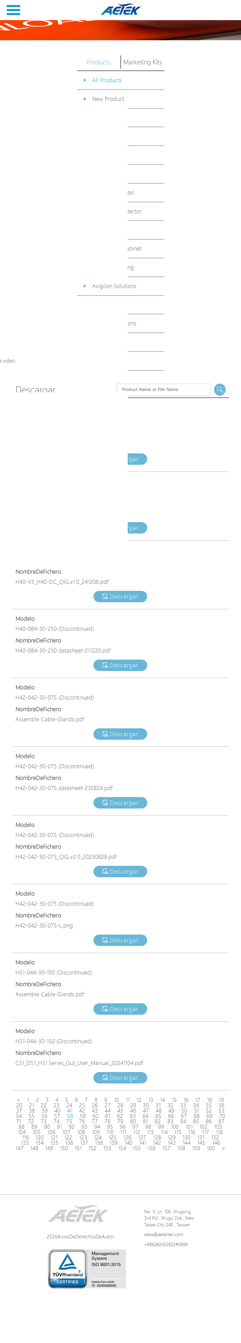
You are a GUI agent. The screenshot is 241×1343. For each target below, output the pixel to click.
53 (221, 1110)
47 (146, 1110)
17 (197, 1100)
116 (191, 1132)
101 (189, 1126)
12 (139, 1100)
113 (150, 1132)
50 (184, 1110)
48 (159, 1110)
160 (211, 1148)
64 (146, 1116)
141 (142, 1142)
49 (171, 1110)
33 (183, 1105)
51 (196, 1110)
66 (171, 1116)
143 (172, 1142)
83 (170, 1121)
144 (187, 1142)
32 (170, 1105)
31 (158, 1105)
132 (215, 1137)
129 (172, 1137)
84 (183, 1121)
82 (158, 1121)
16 (186, 1100)
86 (209, 1121)
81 (145, 1121)
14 (162, 1100)
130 (187, 1137)
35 (209, 1105)
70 (222, 1116)
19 (221, 1100)
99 (161, 1126)
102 (203, 1126)
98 (148, 1126)
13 (150, 1100)
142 (157, 1142)
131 (200, 1137)
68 (197, 1116)
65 (158, 1116)
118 (219, 1132)
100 (175, 1126)
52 (209, 1110)
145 (201, 1142)
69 (209, 1116)
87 (221, 1121)
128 (157, 1137)
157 (166, 1148)
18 (209, 1100)
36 (221, 1105)
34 (196, 1105)
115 (178, 1132)
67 (184, 1116)
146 (216, 1142)
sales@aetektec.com (164, 1234)
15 (174, 1100)
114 (164, 1132)
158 (181, 1148)
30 (146, 1105)
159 (196, 1148)
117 (205, 1132)
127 (142, 1137)
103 (218, 1126)
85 (196, 1121)
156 (152, 1148)
